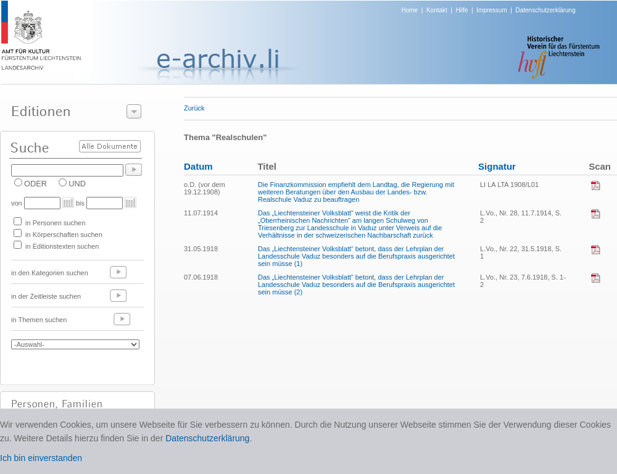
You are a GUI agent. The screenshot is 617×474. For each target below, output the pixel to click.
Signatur (497, 166)
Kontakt (436, 10)
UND (77, 183)
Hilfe (462, 10)
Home (410, 10)
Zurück (194, 108)
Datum (198, 166)
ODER (35, 183)
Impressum (491, 10)
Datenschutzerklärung (545, 10)
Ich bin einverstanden (41, 458)
